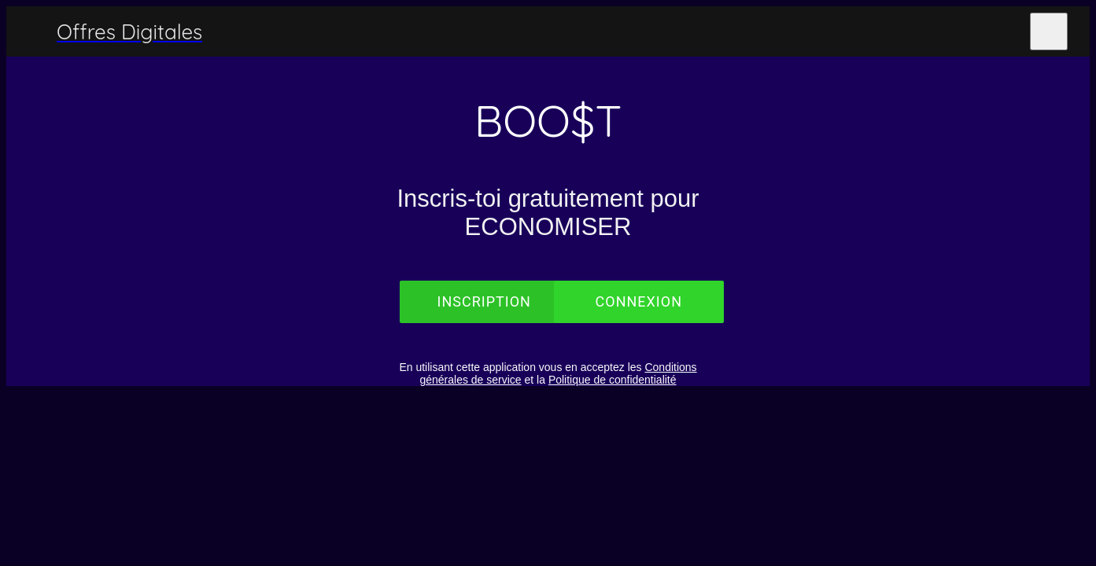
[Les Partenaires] (1008, 31)
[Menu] (31, 31)
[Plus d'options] (1049, 31)
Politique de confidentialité (612, 379)
